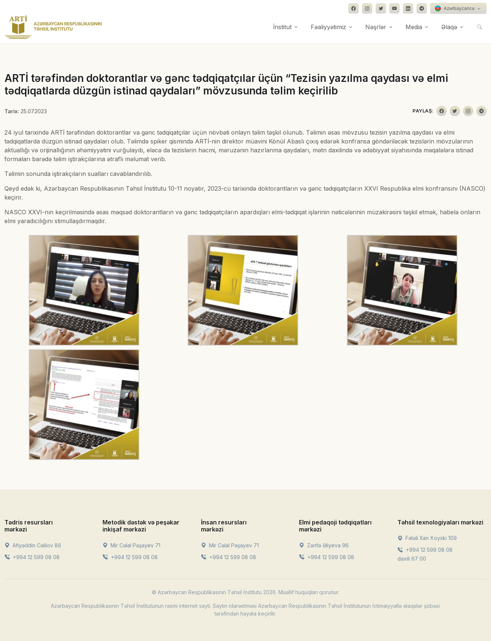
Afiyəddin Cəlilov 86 (32, 545)
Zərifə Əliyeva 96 (324, 545)
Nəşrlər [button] (375, 27)
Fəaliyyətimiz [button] (328, 27)
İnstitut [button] (282, 27)
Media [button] (413, 27)
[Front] (53, 27)
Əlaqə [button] (449, 27)
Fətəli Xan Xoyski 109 (427, 538)
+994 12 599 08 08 (32, 557)
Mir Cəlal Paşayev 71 (131, 545)
